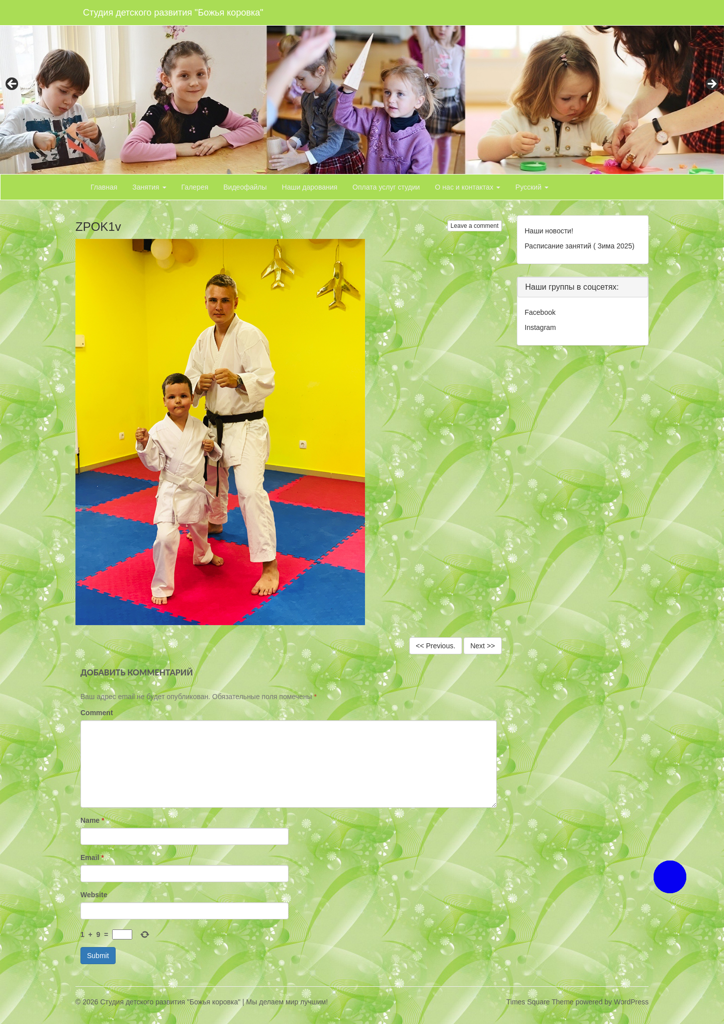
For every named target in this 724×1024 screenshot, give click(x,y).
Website (93, 895)
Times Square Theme (540, 1002)
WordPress (631, 1002)
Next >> (482, 646)
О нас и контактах (467, 187)
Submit (98, 956)
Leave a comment (474, 225)
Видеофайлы (244, 187)
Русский (532, 187)
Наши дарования (310, 187)
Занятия (149, 187)
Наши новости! (549, 231)
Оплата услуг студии (386, 187)
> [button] (711, 84)
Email (92, 858)
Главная (103, 187)
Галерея (195, 187)
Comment (96, 713)
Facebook (540, 312)
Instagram (540, 327)
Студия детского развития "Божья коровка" (173, 13)
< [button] (12, 84)
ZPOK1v (98, 226)
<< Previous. (436, 646)
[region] (362, 87)
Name (92, 820)
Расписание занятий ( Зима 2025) (580, 246)
